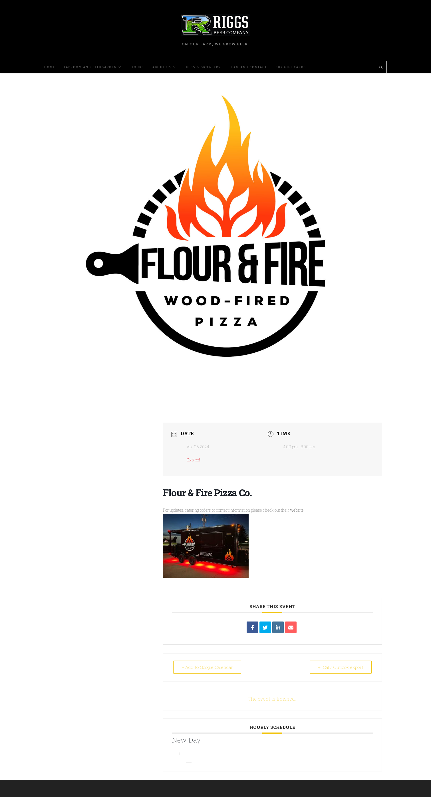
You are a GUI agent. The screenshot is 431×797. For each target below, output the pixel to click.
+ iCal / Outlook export (340, 667)
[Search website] (381, 67)
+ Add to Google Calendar (207, 667)
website (233, 542)
